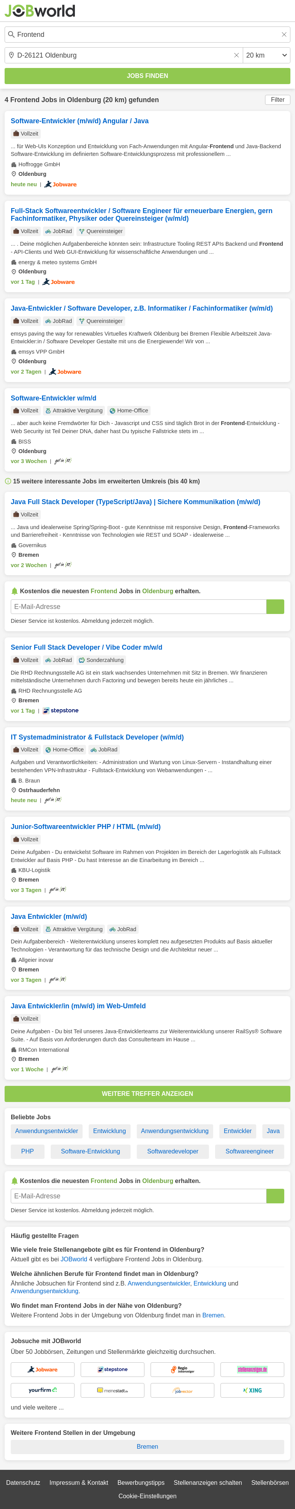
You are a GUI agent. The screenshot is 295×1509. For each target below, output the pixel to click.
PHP (27, 1151)
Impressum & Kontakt (79, 1482)
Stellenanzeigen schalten (208, 1482)
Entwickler (238, 1131)
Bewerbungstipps (141, 1482)
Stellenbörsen (270, 1482)
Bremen (213, 1315)
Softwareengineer (249, 1151)
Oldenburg (84, 100)
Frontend (25, 100)
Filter (278, 99)
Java (273, 1131)
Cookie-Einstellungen (147, 1496)
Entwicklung (109, 1131)
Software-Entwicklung (90, 1151)
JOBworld (74, 1259)
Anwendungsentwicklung (175, 1131)
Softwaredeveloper (172, 1151)
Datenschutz (23, 1482)
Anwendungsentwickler (46, 1131)
